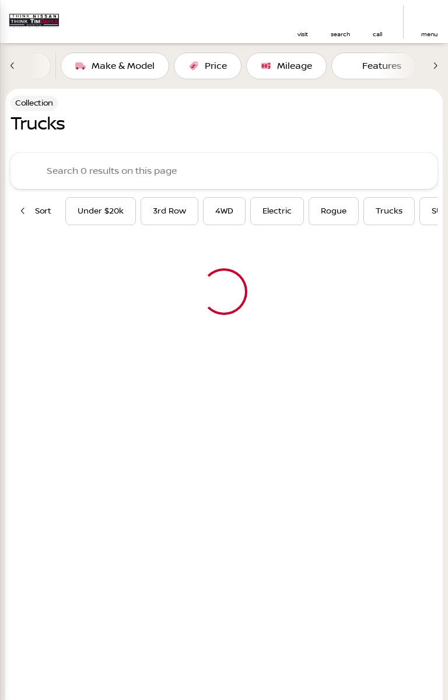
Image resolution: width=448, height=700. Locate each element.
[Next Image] (435, 66)
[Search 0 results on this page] (224, 171)
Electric (277, 211)
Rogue (333, 211)
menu (429, 34)
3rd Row (169, 211)
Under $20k (101, 211)
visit (303, 34)
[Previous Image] (13, 66)
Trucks (389, 211)
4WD (224, 211)
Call (377, 34)
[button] (302, 21)
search (340, 34)
